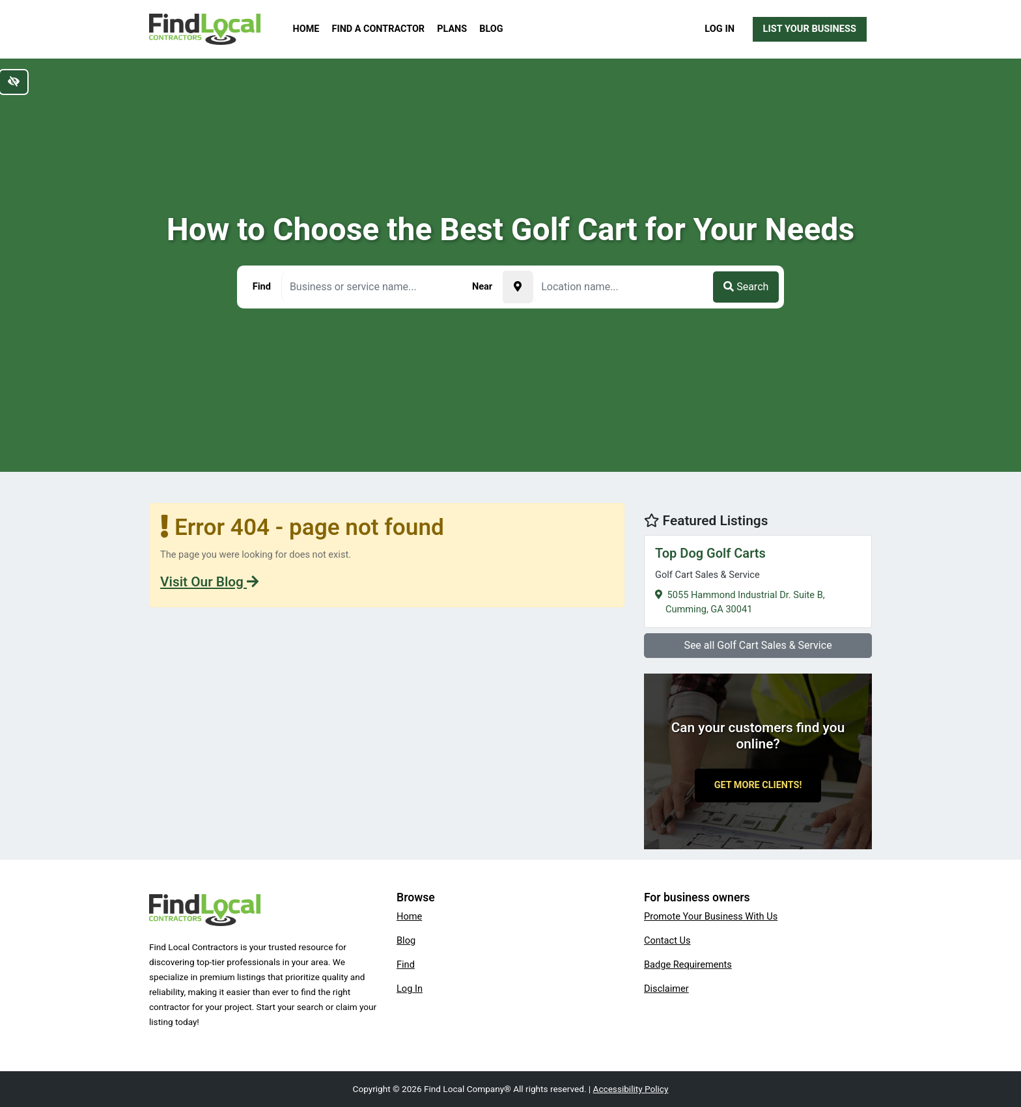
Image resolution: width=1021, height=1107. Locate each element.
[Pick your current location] (518, 287)
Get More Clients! (758, 785)
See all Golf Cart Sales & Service (758, 645)
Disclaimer (666, 988)
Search (745, 286)
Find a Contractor (378, 28)
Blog (491, 28)
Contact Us (667, 940)
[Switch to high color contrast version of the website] (13, 82)
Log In (719, 28)
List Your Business (809, 28)
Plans (452, 28)
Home (306, 28)
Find (406, 964)
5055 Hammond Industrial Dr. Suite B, (758, 579)
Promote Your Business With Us (710, 916)
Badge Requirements (688, 964)
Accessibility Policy (631, 1089)
